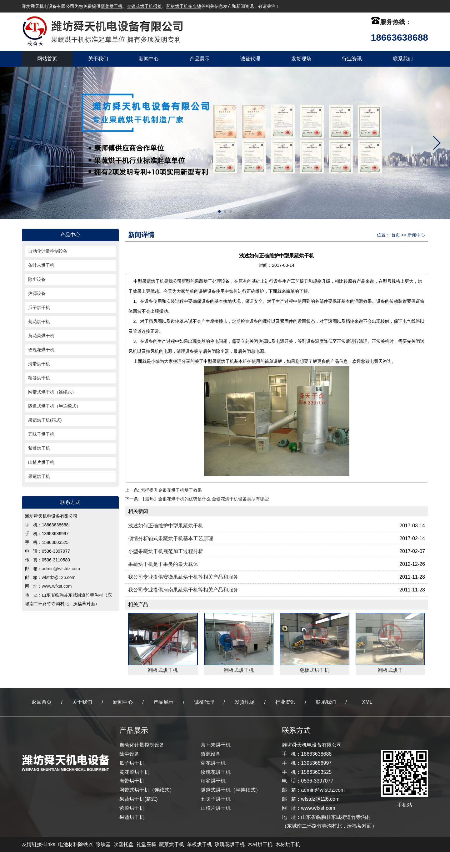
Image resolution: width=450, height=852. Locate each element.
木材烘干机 (260, 844)
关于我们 (98, 58)
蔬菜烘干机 (111, 6)
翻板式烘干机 (163, 670)
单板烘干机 (199, 844)
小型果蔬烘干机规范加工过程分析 (165, 551)
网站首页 (47, 58)
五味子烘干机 (41, 434)
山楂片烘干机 (41, 462)
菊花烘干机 (39, 321)
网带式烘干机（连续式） (52, 391)
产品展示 (200, 58)
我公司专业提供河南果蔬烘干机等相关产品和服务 (183, 589)
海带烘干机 (39, 363)
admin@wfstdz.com (61, 568)
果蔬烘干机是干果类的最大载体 (163, 564)
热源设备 (37, 293)
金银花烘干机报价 (144, 6)
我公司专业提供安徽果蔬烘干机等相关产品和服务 (183, 577)
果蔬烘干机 (39, 476)
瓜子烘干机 (39, 307)
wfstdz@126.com (59, 577)
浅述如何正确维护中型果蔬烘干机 (165, 525)
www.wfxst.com (57, 586)
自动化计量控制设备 (48, 251)
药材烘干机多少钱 (183, 6)
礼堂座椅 (146, 844)
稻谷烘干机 (39, 377)
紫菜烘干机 (39, 448)
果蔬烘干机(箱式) (45, 420)
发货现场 (301, 58)
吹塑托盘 (123, 844)
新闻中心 (149, 58)
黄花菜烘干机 (41, 335)
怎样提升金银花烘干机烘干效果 (171, 490)
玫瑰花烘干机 (41, 349)
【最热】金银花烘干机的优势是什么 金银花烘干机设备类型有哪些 (205, 498)
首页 (395, 234)
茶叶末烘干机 (41, 265)
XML (367, 702)
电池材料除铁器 (75, 844)
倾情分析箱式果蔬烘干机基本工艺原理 (170, 538)
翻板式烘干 (390, 670)
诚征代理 (250, 58)
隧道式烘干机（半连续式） (54, 405)
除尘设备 (37, 279)
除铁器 (103, 844)
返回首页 (42, 702)
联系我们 (403, 58)
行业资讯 (352, 58)
